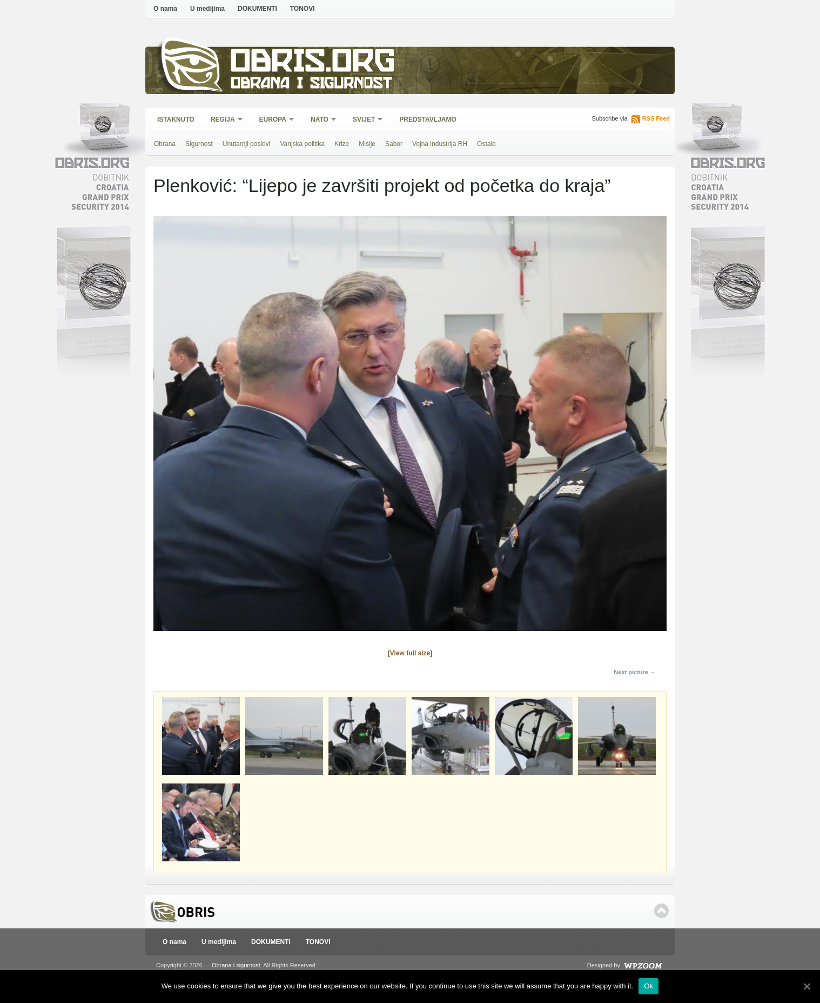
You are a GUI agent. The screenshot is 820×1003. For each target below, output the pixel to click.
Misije (367, 144)
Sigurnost (199, 144)
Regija (223, 120)
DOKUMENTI (257, 8)
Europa (273, 120)
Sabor (393, 144)
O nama (165, 8)
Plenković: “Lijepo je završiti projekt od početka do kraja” (382, 185)
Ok (648, 986)
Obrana (165, 144)
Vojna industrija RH (439, 144)
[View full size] (410, 653)
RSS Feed (656, 118)
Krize (341, 144)
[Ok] (806, 986)
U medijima (207, 8)
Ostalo (486, 144)
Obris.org (313, 63)
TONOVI (302, 8)
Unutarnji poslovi (247, 144)
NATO (320, 120)
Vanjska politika (302, 144)
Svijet (364, 120)
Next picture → (635, 672)
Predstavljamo (427, 119)
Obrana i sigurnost (311, 84)
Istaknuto (175, 119)
